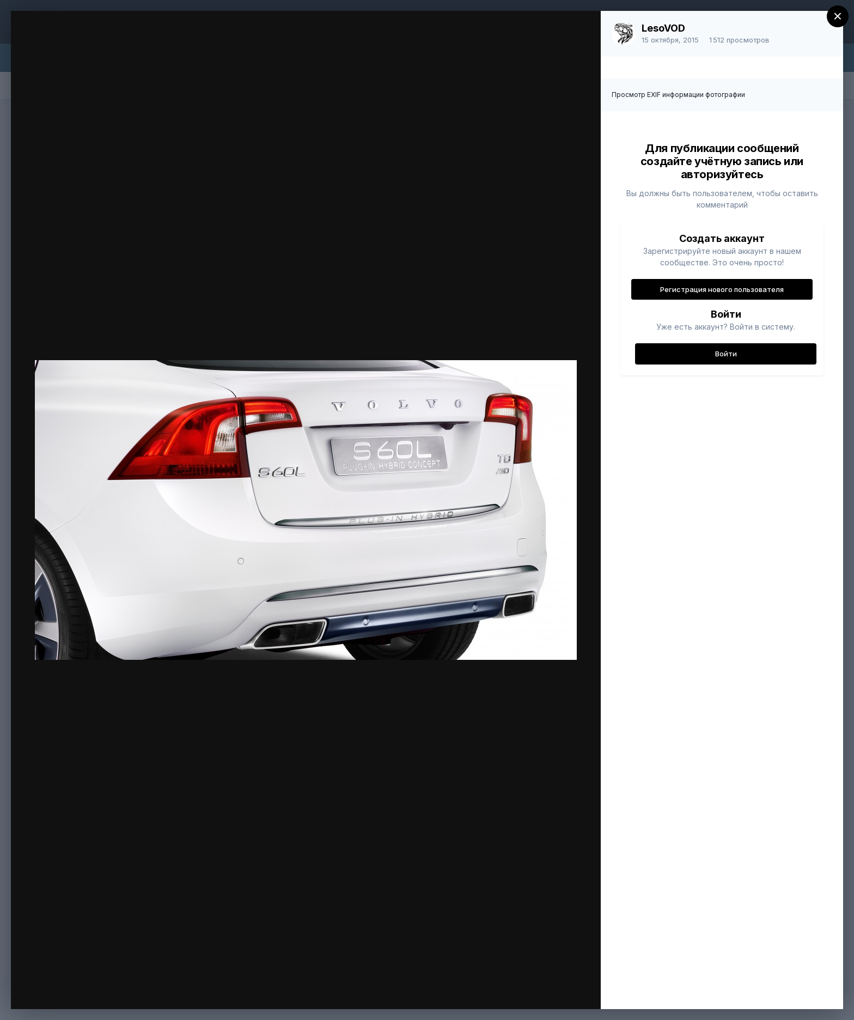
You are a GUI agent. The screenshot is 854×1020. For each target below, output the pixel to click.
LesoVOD (663, 28)
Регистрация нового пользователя (722, 289)
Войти (726, 353)
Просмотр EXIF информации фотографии (678, 94)
